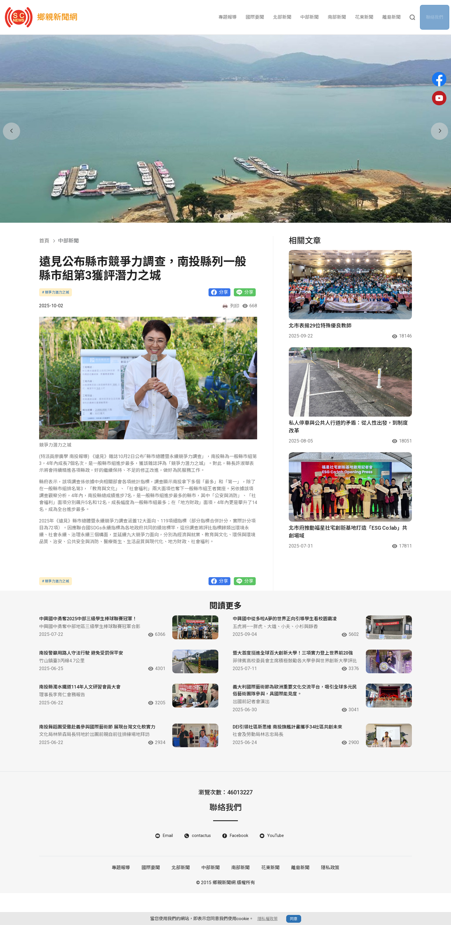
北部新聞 (282, 17)
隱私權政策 (267, 918)
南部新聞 (337, 17)
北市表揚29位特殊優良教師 (320, 326)
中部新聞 (309, 17)
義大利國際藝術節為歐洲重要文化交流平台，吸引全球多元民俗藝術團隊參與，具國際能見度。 (290, 713)
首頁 (44, 241)
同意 (294, 919)
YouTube (277, 867)
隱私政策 (330, 899)
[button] (222, 216)
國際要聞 (255, 17)
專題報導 (227, 17)
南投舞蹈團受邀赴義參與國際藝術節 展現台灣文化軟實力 (96, 755)
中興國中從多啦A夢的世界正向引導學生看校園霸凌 (289, 624)
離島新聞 (391, 17)
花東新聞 (364, 17)
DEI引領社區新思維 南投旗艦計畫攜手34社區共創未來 (289, 755)
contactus (201, 867)
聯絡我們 (436, 17)
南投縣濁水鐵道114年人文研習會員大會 (85, 710)
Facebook (240, 867)
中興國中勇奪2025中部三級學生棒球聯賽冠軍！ (94, 620)
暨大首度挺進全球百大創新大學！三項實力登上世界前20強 (290, 665)
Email (166, 867)
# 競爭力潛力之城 (55, 292)
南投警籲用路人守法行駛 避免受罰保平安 (86, 662)
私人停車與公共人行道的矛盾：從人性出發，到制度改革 (348, 427)
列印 (230, 306)
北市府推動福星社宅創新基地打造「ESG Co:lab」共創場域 (348, 532)
